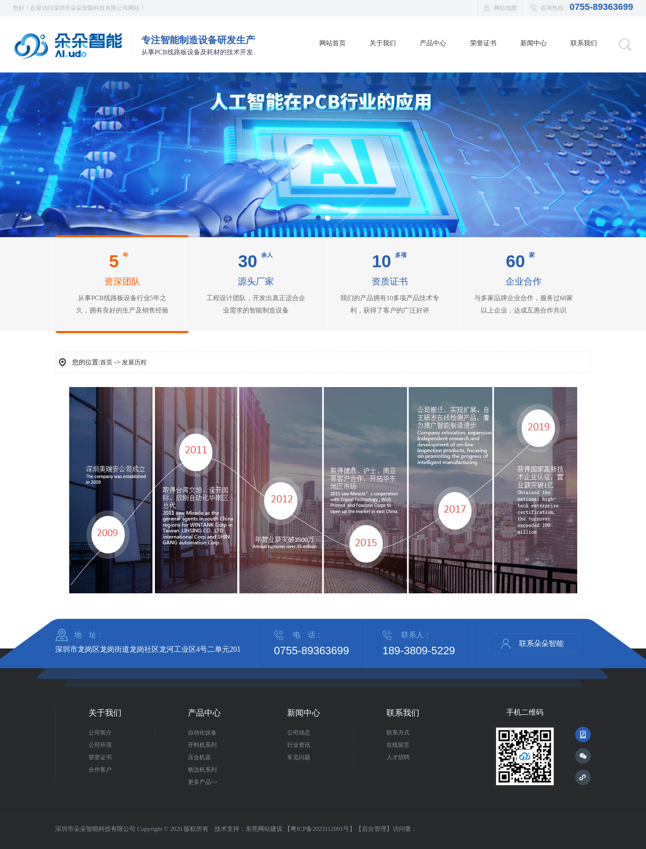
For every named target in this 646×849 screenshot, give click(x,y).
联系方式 (398, 733)
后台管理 (374, 829)
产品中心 (433, 43)
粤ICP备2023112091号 (319, 829)
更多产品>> (203, 782)
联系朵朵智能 (541, 643)
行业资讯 (298, 745)
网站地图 (505, 8)
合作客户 (100, 770)
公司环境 (100, 745)
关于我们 (383, 43)
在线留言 (398, 745)
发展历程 (134, 362)
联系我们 (584, 43)
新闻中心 (533, 43)
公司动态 (298, 733)
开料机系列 (202, 745)
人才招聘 (398, 757)
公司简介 (100, 733)
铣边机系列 (202, 770)
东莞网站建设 (264, 829)
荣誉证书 (483, 43)
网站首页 (332, 43)
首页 (106, 362)
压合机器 (199, 757)
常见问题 (298, 757)
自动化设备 (202, 733)
